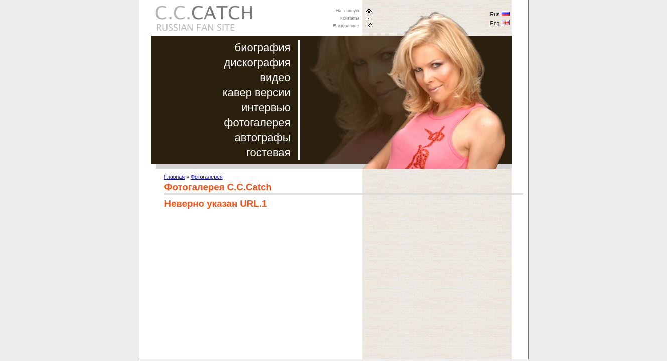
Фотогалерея (207, 177)
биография (263, 47)
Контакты (349, 18)
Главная (174, 177)
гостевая (268, 152)
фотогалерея (257, 122)
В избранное (346, 25)
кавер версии (257, 92)
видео (275, 77)
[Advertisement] (248, 289)
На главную (347, 10)
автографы (263, 137)
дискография (257, 62)
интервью (265, 107)
